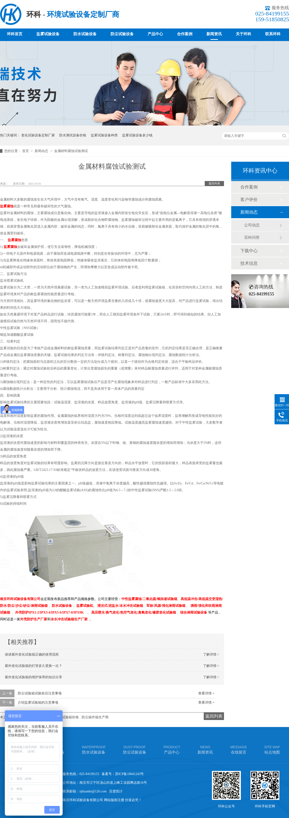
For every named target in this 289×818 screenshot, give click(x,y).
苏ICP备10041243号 (129, 774)
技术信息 (249, 263)
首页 (26, 151)
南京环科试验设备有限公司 (20, 599)
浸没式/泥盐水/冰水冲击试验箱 (120, 606)
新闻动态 (42, 151)
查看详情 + (206, 693)
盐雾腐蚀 (6, 206)
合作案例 (184, 34)
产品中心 (155, 34)
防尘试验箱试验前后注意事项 (40, 693)
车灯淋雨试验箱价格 (63, 717)
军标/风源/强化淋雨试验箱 (165, 606)
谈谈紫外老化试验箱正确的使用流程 (32, 654)
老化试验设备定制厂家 (38, 135)
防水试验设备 (85, 34)
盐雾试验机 (84, 606)
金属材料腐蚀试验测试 (71, 151)
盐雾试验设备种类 (104, 135)
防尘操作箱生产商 (95, 717)
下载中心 (249, 250)
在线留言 (238, 749)
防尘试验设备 (122, 34)
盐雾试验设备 (47, 34)
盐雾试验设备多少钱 (137, 135)
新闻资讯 (214, 34)
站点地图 (272, 749)
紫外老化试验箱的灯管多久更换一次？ (33, 666)
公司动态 (252, 225)
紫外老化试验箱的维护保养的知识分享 (33, 677)
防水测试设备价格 (72, 135)
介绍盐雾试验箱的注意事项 (38, 702)
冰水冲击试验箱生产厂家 (69, 619)
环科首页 (14, 34)
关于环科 (243, 34)
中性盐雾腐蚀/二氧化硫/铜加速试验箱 (149, 599)
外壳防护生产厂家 (33, 619)
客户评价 (249, 199)
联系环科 (273, 34)
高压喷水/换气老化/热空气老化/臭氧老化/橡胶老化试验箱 (133, 612)
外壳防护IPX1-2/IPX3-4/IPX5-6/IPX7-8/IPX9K (49, 612)
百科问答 (252, 237)
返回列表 (214, 183)
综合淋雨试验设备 (193, 612)
